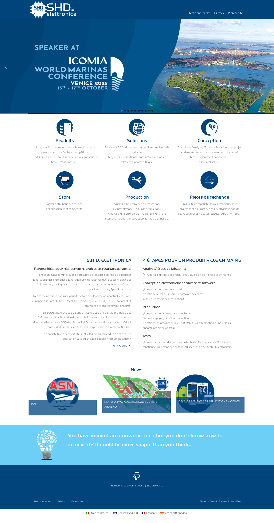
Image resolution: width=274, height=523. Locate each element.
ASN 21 (34, 404)
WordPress (237, 501)
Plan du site (235, 13)
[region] (137, 66)
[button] (137, 66)
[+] (145, 275)
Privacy (219, 13)
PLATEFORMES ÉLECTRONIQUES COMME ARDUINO (130, 404)
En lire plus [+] (122, 345)
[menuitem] (97, 513)
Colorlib (214, 501)
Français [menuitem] (151, 513)
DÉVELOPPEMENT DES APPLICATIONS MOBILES (209, 401)
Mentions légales (199, 13)
